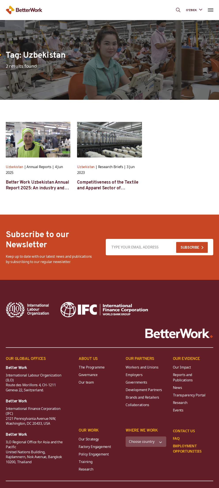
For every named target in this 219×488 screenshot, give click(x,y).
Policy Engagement (94, 454)
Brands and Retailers (142, 397)
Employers (134, 374)
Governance (88, 374)
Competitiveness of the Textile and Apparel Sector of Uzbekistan (107, 185)
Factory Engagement (95, 446)
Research (180, 402)
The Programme (92, 367)
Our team (86, 382)
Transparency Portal (189, 395)
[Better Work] (179, 333)
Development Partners (144, 389)
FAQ (176, 438)
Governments (136, 382)
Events (178, 410)
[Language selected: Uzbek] (194, 10)
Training (85, 461)
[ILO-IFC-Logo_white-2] (27, 309)
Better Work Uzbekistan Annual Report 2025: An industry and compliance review (37, 185)
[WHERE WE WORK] (146, 441)
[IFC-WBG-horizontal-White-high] (104, 309)
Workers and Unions (142, 367)
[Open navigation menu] (210, 10)
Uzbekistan (14, 167)
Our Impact (182, 367)
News (177, 387)
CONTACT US (184, 430)
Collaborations (137, 404)
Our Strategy (89, 439)
